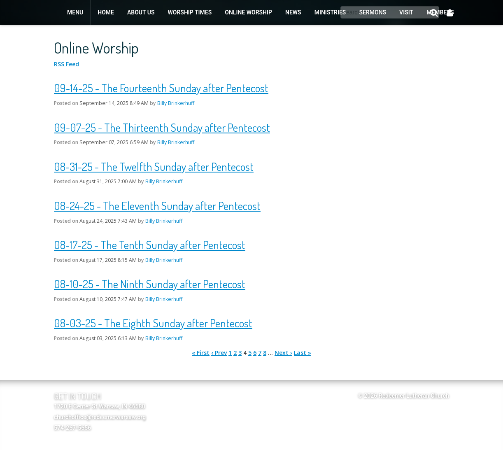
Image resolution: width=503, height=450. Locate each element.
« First (201, 353)
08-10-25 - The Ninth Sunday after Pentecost (149, 284)
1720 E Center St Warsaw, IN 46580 (99, 406)
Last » (302, 353)
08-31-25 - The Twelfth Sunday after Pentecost (154, 166)
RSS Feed (66, 64)
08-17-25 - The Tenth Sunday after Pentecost (149, 245)
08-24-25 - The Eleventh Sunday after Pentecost (157, 205)
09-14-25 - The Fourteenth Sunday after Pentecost (161, 88)
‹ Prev (219, 353)
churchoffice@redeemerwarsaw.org (100, 417)
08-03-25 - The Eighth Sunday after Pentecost (153, 323)
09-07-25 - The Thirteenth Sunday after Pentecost (162, 127)
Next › (283, 353)
